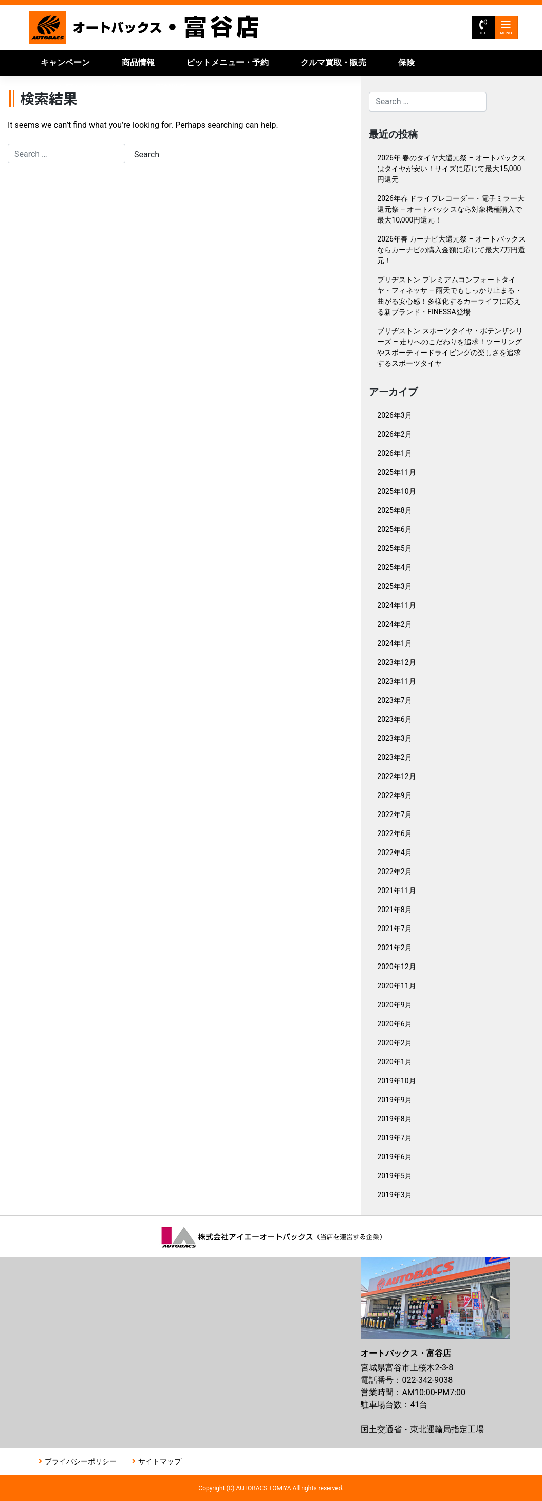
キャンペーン (65, 62)
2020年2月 (394, 1043)
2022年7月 (394, 814)
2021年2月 (394, 947)
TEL (483, 27)
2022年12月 (396, 776)
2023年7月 (394, 700)
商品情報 (138, 62)
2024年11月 (396, 605)
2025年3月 (394, 586)
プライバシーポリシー (81, 1461)
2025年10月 (396, 491)
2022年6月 (394, 833)
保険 (406, 62)
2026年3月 (394, 415)
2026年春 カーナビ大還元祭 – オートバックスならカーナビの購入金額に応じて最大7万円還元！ (451, 250)
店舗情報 (171, 88)
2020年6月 (394, 1024)
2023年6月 (394, 719)
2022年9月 (394, 795)
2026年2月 (394, 434)
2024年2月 (394, 624)
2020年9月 (394, 1004)
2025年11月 (396, 472)
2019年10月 (396, 1081)
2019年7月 (394, 1138)
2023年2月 (394, 757)
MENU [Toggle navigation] (506, 27)
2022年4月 (394, 852)
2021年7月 (394, 928)
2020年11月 (396, 985)
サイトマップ (159, 1461)
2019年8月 (394, 1119)
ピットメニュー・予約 (227, 62)
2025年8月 (394, 510)
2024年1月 (394, 643)
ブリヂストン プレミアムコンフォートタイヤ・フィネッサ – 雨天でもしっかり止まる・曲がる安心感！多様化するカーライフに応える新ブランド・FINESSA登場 (449, 295)
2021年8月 (394, 909)
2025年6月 (394, 529)
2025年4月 (394, 567)
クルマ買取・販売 (333, 62)
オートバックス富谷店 (144, 27)
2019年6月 (394, 1157)
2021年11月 (396, 890)
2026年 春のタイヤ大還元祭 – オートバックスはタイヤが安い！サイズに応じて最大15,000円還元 (451, 168)
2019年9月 (394, 1100)
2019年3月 (394, 1195)
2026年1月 (394, 453)
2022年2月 (394, 871)
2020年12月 (396, 966)
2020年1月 (394, 1062)
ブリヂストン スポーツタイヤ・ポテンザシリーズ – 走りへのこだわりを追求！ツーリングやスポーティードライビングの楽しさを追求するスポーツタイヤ (449, 347)
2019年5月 (394, 1176)
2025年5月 (394, 548)
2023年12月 (396, 662)
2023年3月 (394, 738)
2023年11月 (396, 681)
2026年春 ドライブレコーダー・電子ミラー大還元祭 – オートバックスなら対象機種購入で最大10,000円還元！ (451, 209)
